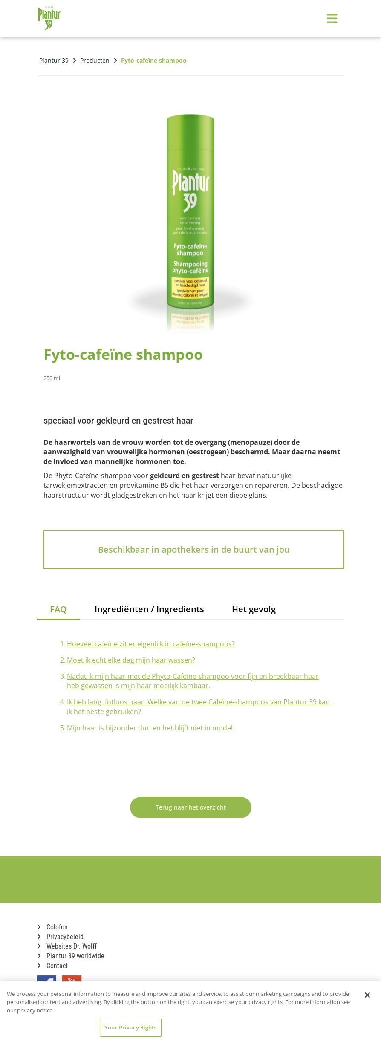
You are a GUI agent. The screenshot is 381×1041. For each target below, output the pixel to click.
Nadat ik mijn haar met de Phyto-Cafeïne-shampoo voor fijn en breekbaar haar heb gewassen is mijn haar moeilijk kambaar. (193, 681)
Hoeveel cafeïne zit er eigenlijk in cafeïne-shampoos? (151, 644)
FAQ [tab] (58, 609)
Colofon (52, 927)
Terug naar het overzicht (191, 807)
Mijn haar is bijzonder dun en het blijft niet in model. (150, 727)
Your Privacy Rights (130, 1027)
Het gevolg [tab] (254, 609)
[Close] (367, 995)
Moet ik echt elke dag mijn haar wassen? (131, 660)
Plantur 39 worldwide (70, 956)
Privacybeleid (60, 937)
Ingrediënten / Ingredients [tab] (149, 609)
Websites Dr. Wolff (67, 946)
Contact (52, 966)
